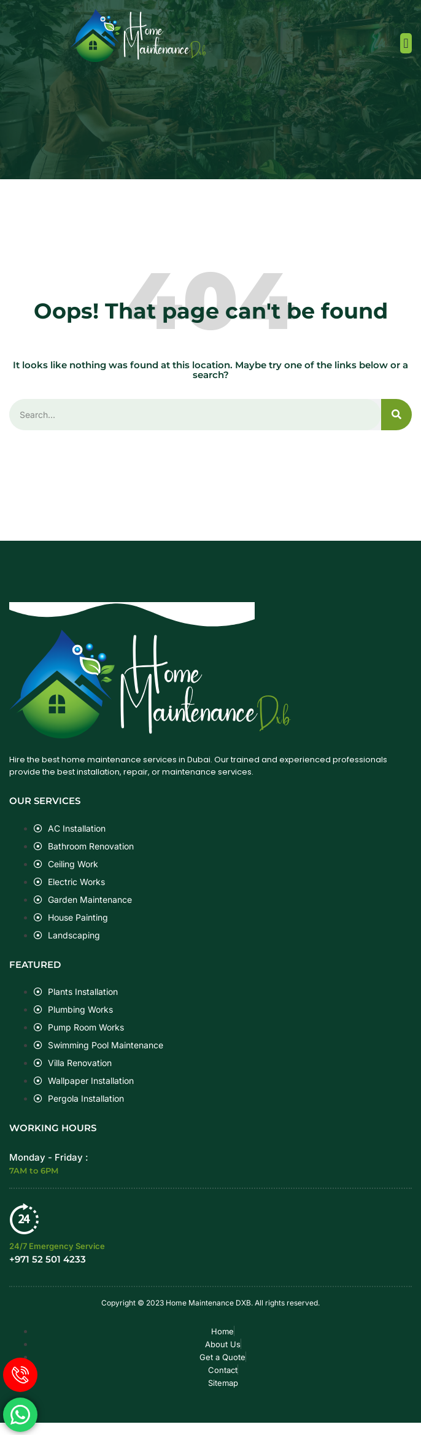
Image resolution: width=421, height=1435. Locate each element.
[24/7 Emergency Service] (24, 1218)
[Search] (396, 414)
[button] (406, 43)
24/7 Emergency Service (57, 1246)
